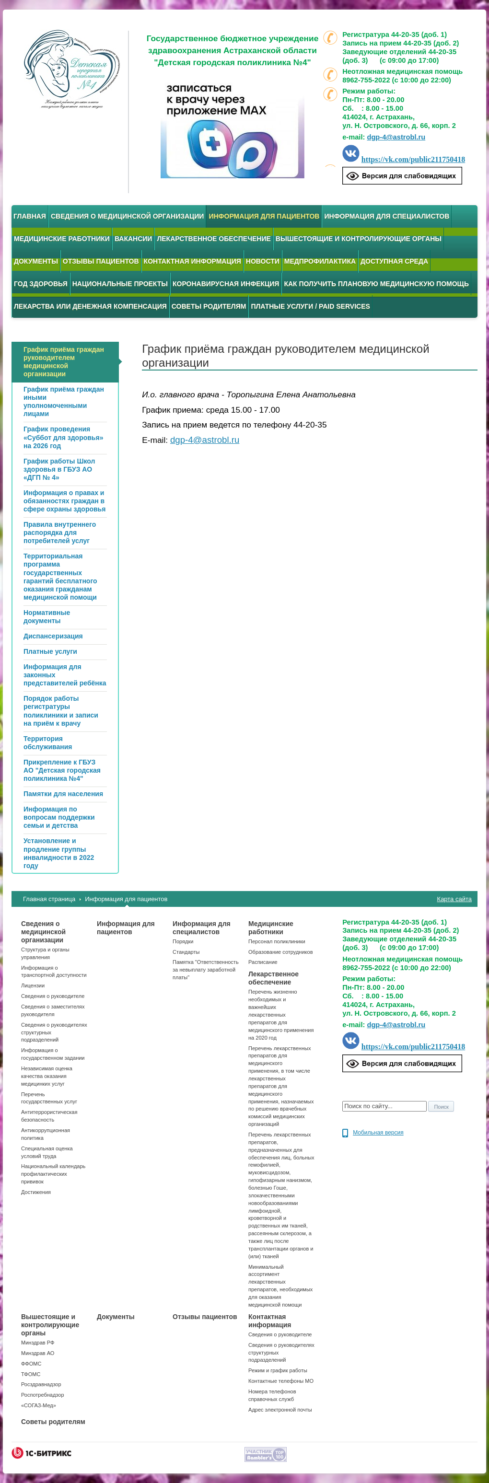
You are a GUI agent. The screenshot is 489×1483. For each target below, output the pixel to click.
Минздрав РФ (37, 1342)
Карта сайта (454, 899)
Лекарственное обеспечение (213, 239)
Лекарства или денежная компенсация (90, 306)
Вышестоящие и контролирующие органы (359, 239)
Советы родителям (209, 306)
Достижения (36, 1192)
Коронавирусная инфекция (226, 284)
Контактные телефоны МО (281, 1381)
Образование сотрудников (280, 952)
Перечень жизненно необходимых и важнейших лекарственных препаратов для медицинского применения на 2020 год (281, 1014)
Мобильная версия (378, 1132)
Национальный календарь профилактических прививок (53, 1173)
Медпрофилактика (320, 261)
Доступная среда (394, 261)
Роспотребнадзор (42, 1395)
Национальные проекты (120, 284)
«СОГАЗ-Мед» (38, 1405)
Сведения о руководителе (52, 996)
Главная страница (49, 899)
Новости (262, 261)
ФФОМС (31, 1364)
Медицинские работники (62, 239)
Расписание (263, 962)
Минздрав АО (37, 1353)
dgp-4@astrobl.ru (396, 137)
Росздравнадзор (41, 1384)
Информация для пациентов (264, 216)
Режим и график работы (277, 1370)
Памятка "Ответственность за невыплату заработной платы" (206, 969)
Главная (29, 216)
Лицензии (33, 985)
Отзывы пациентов (101, 261)
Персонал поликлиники (276, 941)
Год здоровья (41, 284)
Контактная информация (192, 261)
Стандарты (186, 952)
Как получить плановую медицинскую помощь (376, 284)
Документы (36, 261)
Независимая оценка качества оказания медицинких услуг (46, 1076)
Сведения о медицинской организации (127, 216)
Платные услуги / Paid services (310, 306)
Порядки (183, 941)
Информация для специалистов (386, 216)
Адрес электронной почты (280, 1410)
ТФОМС (30, 1374)
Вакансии (133, 239)
